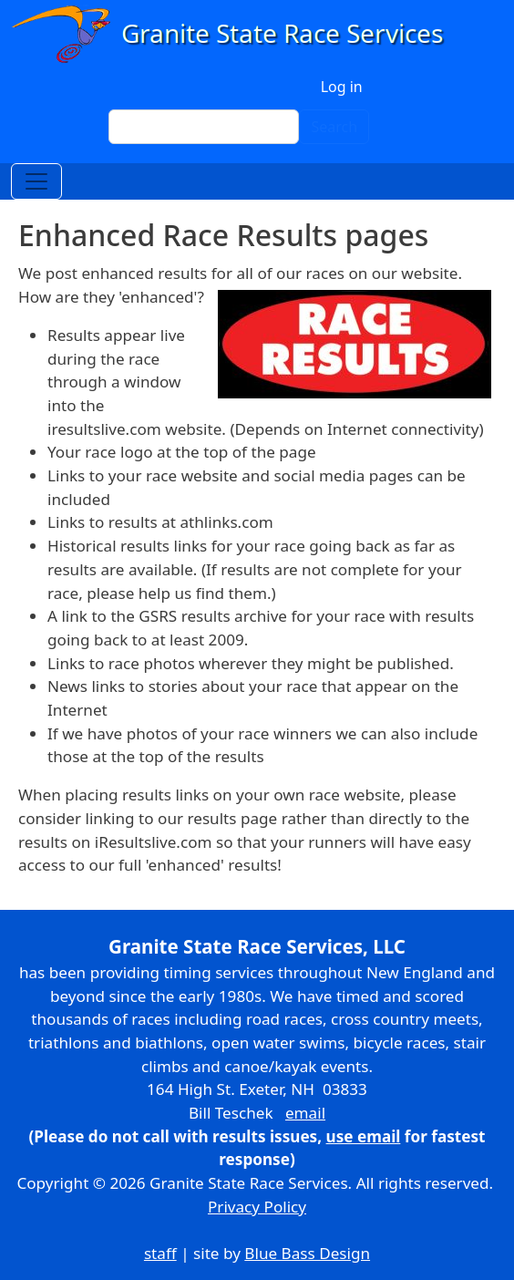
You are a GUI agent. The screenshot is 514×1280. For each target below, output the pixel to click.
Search (334, 127)
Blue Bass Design (307, 1253)
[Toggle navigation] (36, 181)
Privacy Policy (257, 1206)
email (305, 1112)
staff (160, 1253)
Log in (342, 87)
